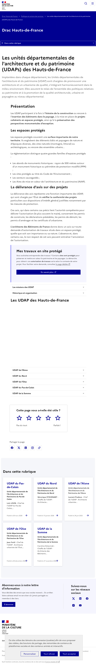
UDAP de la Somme (22, 393)
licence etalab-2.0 (51, 662)
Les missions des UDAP (23, 287)
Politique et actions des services (32, 16)
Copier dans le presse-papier (39, 447)
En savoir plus (47, 272)
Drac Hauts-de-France (10, 16)
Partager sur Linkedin (25, 447)
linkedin (80, 598)
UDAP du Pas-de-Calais (23, 387)
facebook (87, 598)
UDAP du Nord (20, 375)
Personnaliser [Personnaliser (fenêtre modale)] (30, 653)
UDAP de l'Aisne (20, 370)
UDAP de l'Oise (20, 381)
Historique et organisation (25, 293)
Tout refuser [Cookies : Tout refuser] (49, 653)
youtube (80, 605)
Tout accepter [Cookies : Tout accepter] (69, 653)
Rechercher (85, 3)
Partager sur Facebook (12, 447)
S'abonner (8, 604)
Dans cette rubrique (48, 43)
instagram (73, 605)
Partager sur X (18, 447)
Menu (92, 3)
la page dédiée (62, 264)
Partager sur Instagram (32, 447)
